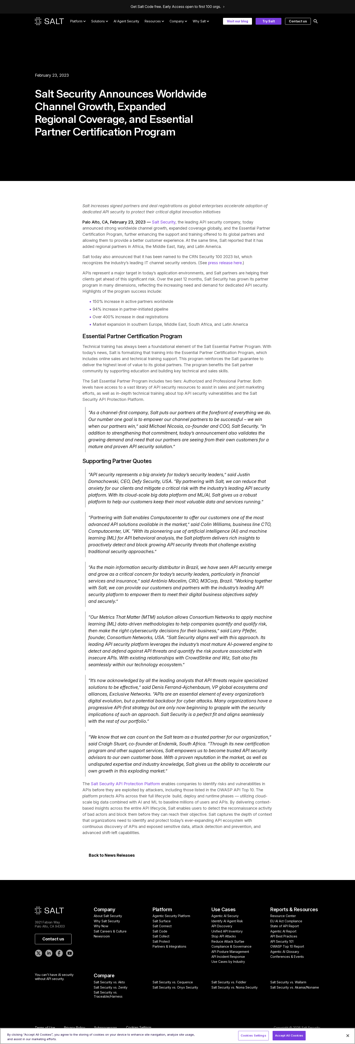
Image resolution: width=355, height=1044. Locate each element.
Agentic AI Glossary (284, 952)
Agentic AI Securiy (225, 916)
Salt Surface (162, 921)
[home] (49, 21)
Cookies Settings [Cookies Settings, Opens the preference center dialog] (253, 1035)
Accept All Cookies (289, 1035)
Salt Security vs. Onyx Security (175, 987)
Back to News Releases (112, 855)
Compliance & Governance (231, 946)
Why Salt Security (107, 921)
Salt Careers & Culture (110, 931)
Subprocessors (105, 1027)
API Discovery (221, 926)
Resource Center (283, 916)
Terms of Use (45, 1027)
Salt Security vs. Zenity (110, 987)
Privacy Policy (74, 1027)
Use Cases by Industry (228, 961)
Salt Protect (161, 941)
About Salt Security (108, 916)
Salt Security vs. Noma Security (234, 987)
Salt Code (160, 931)
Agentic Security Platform (171, 916)
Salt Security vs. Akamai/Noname (294, 987)
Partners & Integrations (169, 946)
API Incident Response (228, 956)
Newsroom (102, 936)
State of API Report (284, 926)
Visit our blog (237, 21)
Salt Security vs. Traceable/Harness (108, 994)
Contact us (298, 21)
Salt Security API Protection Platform (125, 783)
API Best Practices (283, 936)
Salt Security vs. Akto (109, 982)
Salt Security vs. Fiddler (228, 982)
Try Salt (268, 21)
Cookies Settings (138, 1027)
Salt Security (163, 222)
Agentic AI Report (283, 931)
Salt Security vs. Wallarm (288, 982)
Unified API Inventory (227, 931)
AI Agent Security (126, 21)
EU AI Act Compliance (286, 921)
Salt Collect (161, 936)
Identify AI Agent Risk (227, 921)
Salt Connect (162, 926)
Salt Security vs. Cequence (173, 982)
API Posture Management (230, 952)
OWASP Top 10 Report (287, 946)
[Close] (348, 1036)
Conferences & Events (287, 956)
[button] (78, 21)
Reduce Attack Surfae (227, 941)
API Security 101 (281, 941)
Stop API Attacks (223, 936)
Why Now (101, 926)
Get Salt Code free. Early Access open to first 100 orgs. (176, 7)
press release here (225, 262)
